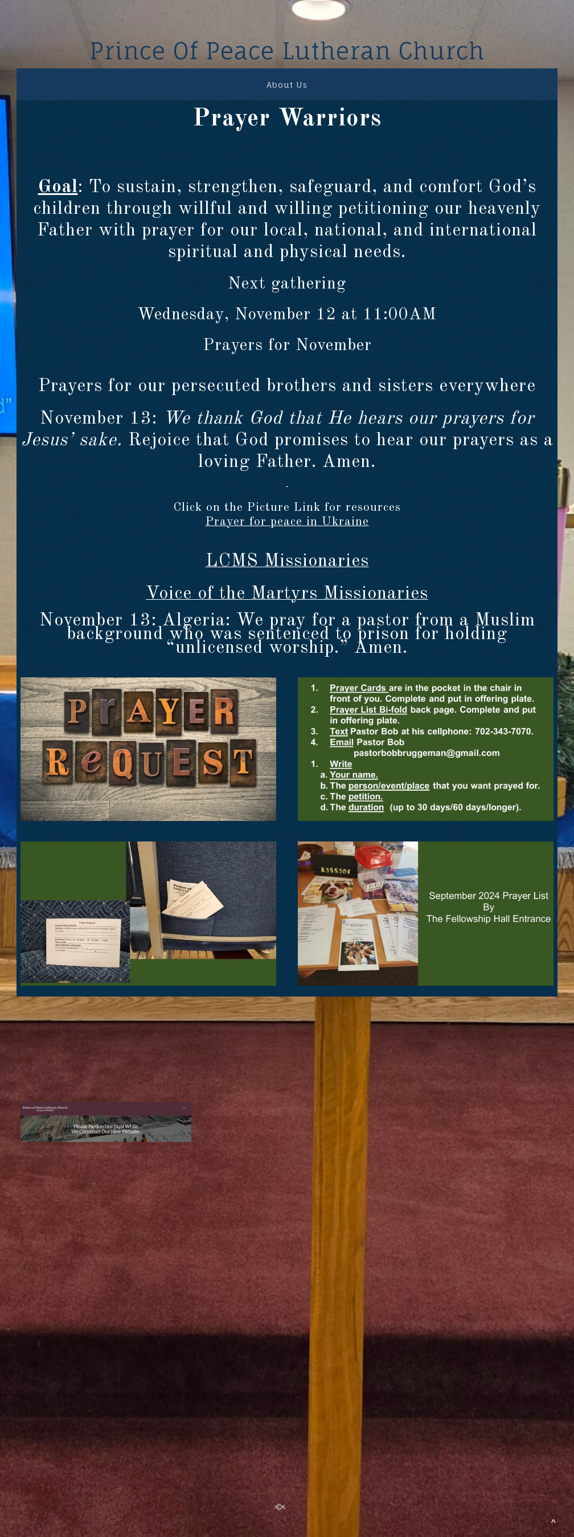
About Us (287, 85)
